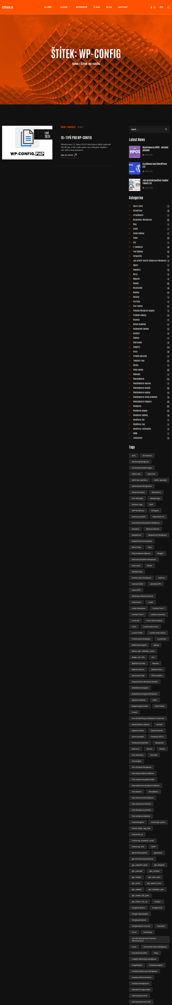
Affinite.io (7, 7)
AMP (151, 504)
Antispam (155, 510)
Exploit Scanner (157, 730)
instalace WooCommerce (141, 977)
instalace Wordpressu (140, 983)
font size (153, 755)
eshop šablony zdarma (140, 724)
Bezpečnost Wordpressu (151, 219)
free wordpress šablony (141, 816)
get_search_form (154, 883)
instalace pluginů (156, 965)
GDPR (153, 846)
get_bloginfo (159, 865)
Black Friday (136, 547)
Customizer (161, 639)
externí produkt (138, 736)
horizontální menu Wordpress (155, 947)
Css (151, 242)
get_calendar (137, 871)
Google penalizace (139, 920)
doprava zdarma (138, 669)
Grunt (134, 932)
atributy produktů (139, 517)
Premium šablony (151, 315)
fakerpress (159, 743)
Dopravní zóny (156, 669)
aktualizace (156, 492)
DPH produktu (156, 675)
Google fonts (157, 908)
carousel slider (137, 584)
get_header (136, 877)
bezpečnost (136, 535)
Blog (151, 224)
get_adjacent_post (139, 865)
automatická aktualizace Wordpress (146, 523)
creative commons (158, 614)
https (156, 953)
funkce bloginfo (138, 822)
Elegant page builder (140, 706)
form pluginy (136, 761)
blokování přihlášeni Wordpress (144, 559)
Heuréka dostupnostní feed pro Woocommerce (144, 939)
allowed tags (155, 498)
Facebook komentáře (140, 743)
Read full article (69, 155)
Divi (153, 657)
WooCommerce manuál (151, 387)
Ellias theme (159, 706)
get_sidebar (136, 889)
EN (161, 7)
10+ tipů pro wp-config (76, 137)
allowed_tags (137, 504)
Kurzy (151, 274)
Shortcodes (151, 342)
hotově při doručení (139, 953)
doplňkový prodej (138, 663)
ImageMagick (137, 965)
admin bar (151, 474)
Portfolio (151, 301)
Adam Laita (136, 474)
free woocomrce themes (141, 804)
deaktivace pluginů (139, 645)
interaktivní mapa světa (141, 989)
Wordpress (71, 127)
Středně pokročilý (151, 356)
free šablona (137, 791)
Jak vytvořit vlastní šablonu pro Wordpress (151, 260)
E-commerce (151, 247)
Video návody (151, 369)
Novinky (151, 292)
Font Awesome (137, 755)
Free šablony (151, 251)
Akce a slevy (151, 206)
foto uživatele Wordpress (141, 767)
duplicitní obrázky (139, 700)
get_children (154, 871)
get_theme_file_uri (139, 901)
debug (156, 645)
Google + (157, 901)
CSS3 (134, 626)
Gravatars (161, 926)
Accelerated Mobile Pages (142, 468)
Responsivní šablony (151, 328)
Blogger (160, 553)
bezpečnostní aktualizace (142, 541)
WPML (151, 433)
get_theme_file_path (140, 895)
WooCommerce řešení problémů (151, 397)
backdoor (135, 529)
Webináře (151, 374)
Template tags (151, 360)
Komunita (151, 269)
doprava (155, 663)
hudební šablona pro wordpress (144, 959)
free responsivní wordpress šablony (145, 785)
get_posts (136, 883)
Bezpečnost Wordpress (157, 535)
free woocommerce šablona (142, 798)
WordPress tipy (151, 424)
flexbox (162, 749)
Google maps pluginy (140, 914)
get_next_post (154, 877)
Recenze (151, 319)
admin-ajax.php (160, 480)
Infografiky (151, 256)
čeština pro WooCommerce (142, 596)
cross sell (135, 620)
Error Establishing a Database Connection (148, 718)
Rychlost (151, 333)
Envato (134, 712)
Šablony (151, 337)
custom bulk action (150, 626)
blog (149, 547)
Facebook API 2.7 (157, 736)
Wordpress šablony (151, 415)
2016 (133, 455)
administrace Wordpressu (142, 486)
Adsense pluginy (138, 492)
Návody (63, 127)
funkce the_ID (137, 834)
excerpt (159, 724)
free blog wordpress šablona (143, 773)
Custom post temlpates (141, 639)
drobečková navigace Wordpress (144, 694)
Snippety (151, 347)
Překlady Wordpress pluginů (151, 310)
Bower (149, 565)
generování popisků (139, 853)
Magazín (151, 278)
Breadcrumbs (137, 571)
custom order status (157, 633)
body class (136, 565)
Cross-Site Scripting (154, 620)
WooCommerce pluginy (151, 392)
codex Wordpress (138, 608)
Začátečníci (151, 437)
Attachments (151, 215)
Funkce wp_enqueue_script (143, 840)
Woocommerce (151, 378)
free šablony (153, 791)
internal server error (139, 995)
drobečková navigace (140, 688)
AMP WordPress (138, 510)
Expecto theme (138, 730)
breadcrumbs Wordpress (141, 578)
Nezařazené (151, 287)
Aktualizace (151, 210)
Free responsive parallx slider (143, 779)
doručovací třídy (138, 675)
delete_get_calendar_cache (143, 651)
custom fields (137, 633)
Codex (151, 237)
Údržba (151, 365)
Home (75, 63)
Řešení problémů (151, 324)
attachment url (158, 517)
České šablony (151, 233)
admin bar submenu (139, 480)
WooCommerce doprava (151, 383)
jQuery (151, 265)
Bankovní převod (152, 529)
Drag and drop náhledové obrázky (145, 681)
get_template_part (156, 889)
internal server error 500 (141, 1002)
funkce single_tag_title (141, 828)
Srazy (151, 351)
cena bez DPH (155, 584)
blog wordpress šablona (141, 553)
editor (155, 700)
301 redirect (147, 455)
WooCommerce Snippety (151, 401)
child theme (136, 602)
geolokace (158, 853)
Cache (151, 228)
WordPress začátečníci (151, 428)
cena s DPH (136, 590)
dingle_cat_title (138, 657)
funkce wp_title (138, 846)
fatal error (135, 749)
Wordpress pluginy (151, 410)
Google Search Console (141, 926)
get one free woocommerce (142, 859)
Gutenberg (147, 932)
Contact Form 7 (158, 608)
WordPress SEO (151, 419)
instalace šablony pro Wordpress (144, 971)
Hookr (134, 947)
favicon (149, 749)
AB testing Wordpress (140, 462)
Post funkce (151, 306)
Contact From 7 (138, 614)
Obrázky (151, 297)
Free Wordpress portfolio (141, 810)
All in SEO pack (137, 498)
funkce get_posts (158, 822)
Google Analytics (138, 908)
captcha (161, 578)
